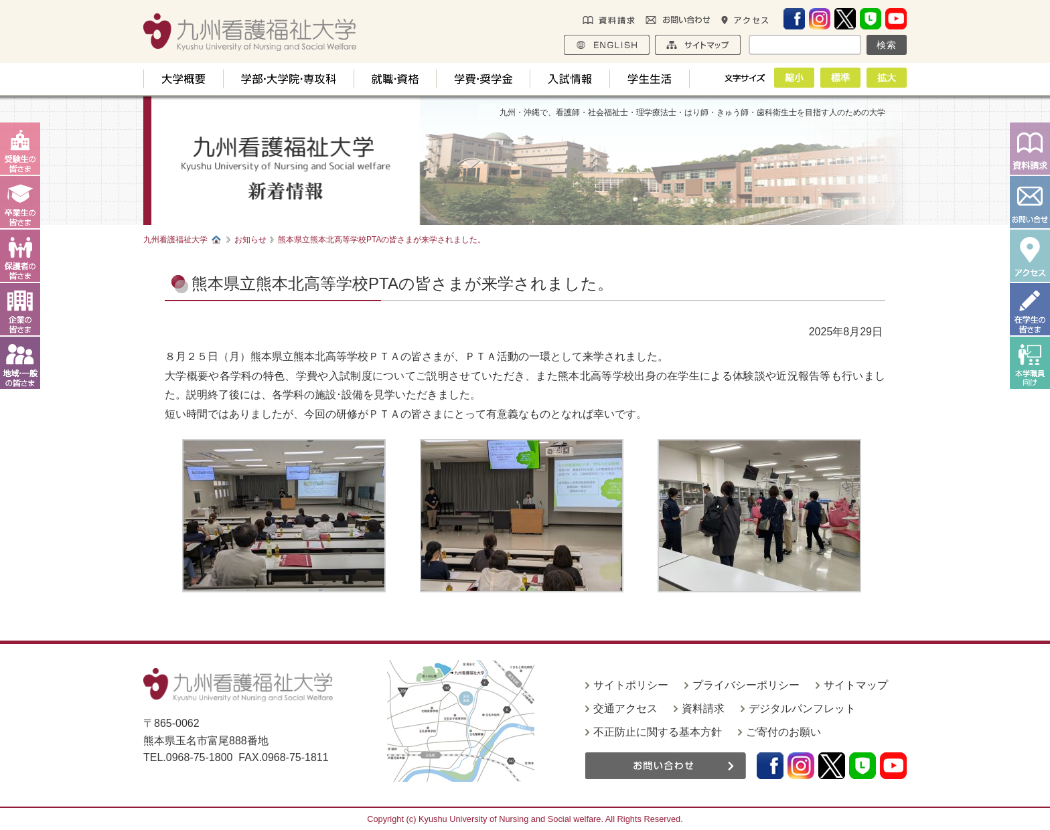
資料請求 (703, 708)
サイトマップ (856, 685)
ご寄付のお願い (783, 732)
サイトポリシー (630, 685)
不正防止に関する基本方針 (657, 732)
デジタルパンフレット (802, 708)
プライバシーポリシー (746, 685)
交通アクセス (625, 708)
